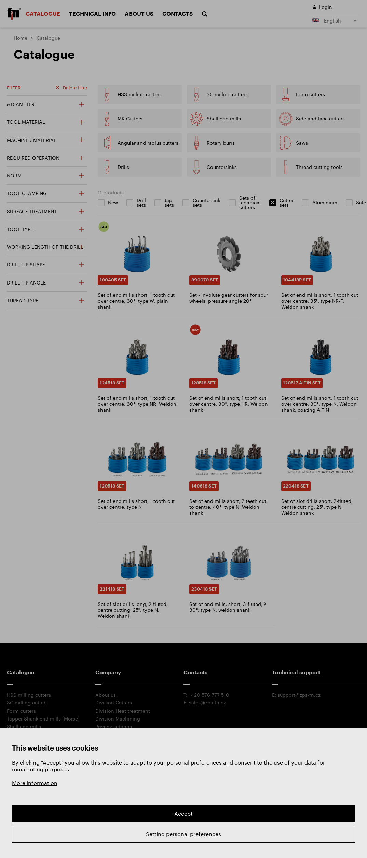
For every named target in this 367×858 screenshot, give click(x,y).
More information (34, 783)
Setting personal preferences (183, 834)
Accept (183, 813)
